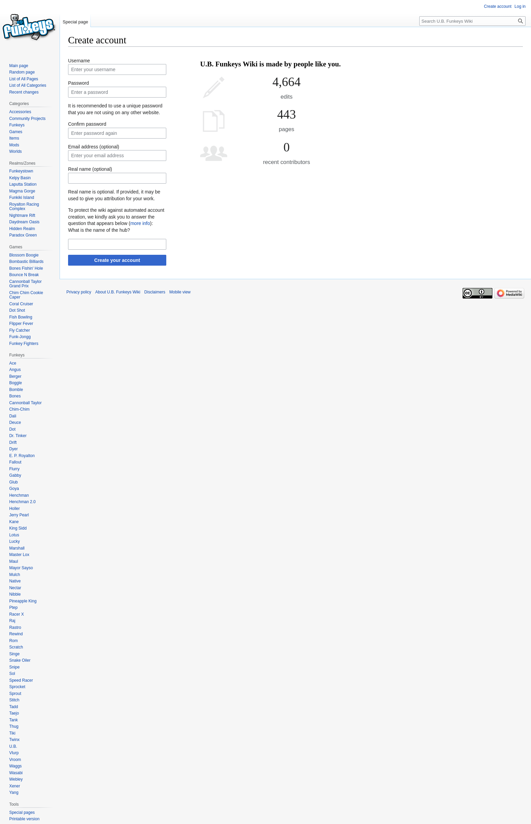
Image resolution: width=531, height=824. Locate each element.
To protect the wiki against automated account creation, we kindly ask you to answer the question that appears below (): (116, 216)
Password (78, 83)
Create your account (117, 260)
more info (140, 223)
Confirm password (87, 124)
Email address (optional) (93, 146)
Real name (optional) (90, 169)
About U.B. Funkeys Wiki (117, 292)
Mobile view (180, 292)
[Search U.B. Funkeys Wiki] (472, 21)
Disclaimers (154, 292)
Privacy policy (78, 292)
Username (79, 60)
